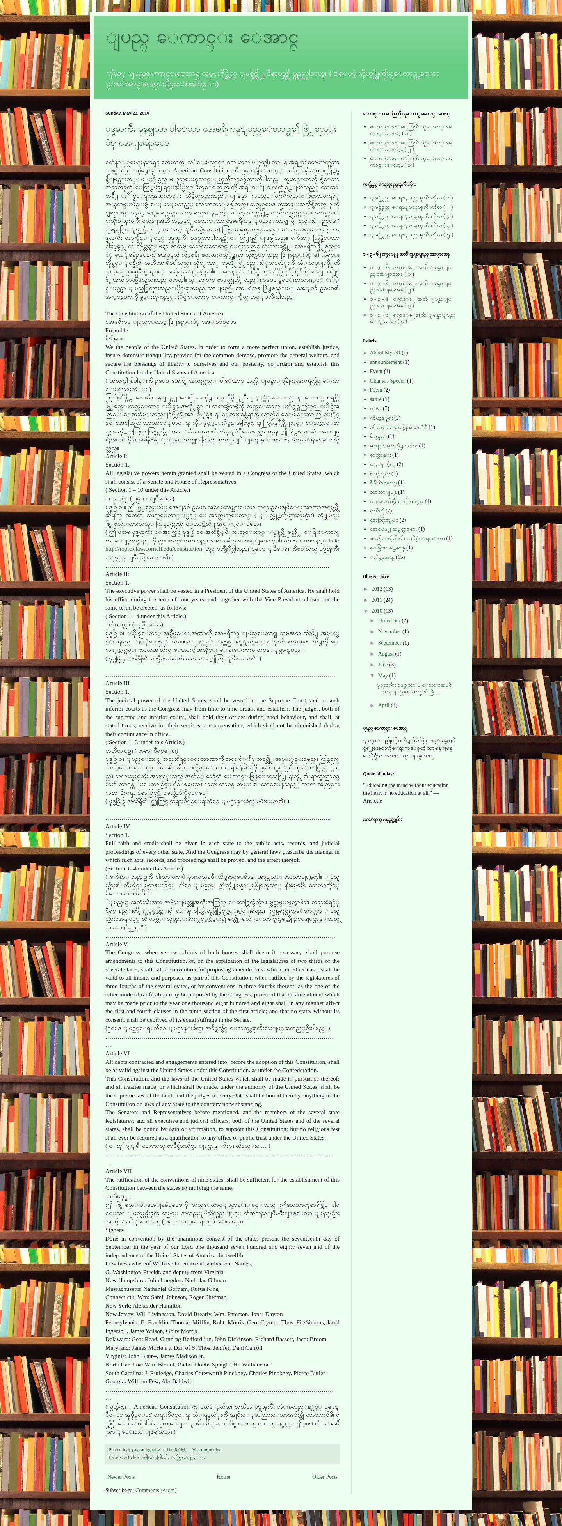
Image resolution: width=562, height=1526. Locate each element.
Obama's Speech (388, 381)
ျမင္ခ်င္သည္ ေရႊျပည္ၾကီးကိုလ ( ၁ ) (411, 197)
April (384, 705)
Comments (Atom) (155, 1490)
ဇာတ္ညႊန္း (380, 455)
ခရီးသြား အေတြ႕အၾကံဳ (399, 427)
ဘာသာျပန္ (383, 492)
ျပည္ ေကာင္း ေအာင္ (202, 36)
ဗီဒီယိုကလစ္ (383, 483)
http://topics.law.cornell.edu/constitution (153, 548)
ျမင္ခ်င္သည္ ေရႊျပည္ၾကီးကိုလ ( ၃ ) (411, 216)
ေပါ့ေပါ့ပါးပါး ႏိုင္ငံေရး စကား (171, 1457)
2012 (378, 589)
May (383, 676)
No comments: (207, 1449)
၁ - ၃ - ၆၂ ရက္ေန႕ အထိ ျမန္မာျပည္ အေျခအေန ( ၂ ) (411, 286)
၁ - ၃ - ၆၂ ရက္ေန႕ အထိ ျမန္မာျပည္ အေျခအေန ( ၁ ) (411, 270)
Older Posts (325, 1477)
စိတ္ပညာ (378, 436)
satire (376, 399)
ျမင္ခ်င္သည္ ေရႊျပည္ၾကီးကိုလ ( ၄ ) (411, 225)
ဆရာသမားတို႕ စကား (394, 445)
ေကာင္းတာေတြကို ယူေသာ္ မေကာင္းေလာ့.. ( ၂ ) (411, 146)
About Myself (385, 353)
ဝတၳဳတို (377, 511)
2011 (378, 600)
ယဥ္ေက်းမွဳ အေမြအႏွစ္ (397, 501)
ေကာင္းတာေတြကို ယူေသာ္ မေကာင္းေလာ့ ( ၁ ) (411, 130)
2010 (378, 611)
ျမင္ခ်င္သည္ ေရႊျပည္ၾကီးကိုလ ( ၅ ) (412, 234)
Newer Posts (121, 1477)
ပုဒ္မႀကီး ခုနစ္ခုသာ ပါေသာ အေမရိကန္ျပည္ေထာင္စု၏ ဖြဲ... (415, 688)
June (383, 665)
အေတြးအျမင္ (384, 520)
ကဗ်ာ (376, 408)
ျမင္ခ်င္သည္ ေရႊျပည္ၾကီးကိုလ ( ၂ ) (411, 207)
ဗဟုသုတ (380, 474)
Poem (376, 390)
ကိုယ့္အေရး (381, 418)
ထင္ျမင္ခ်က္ (383, 464)
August (386, 654)
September (390, 643)
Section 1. (117, 582)
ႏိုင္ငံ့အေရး (382, 557)
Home (223, 1477)
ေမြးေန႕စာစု (387, 548)
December (390, 621)
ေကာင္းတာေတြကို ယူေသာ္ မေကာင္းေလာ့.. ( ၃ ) (411, 161)
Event (376, 371)
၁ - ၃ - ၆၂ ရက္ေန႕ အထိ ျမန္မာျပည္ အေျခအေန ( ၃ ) (411, 302)
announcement (386, 362)
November (390, 632)
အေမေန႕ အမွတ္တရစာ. (393, 529)
